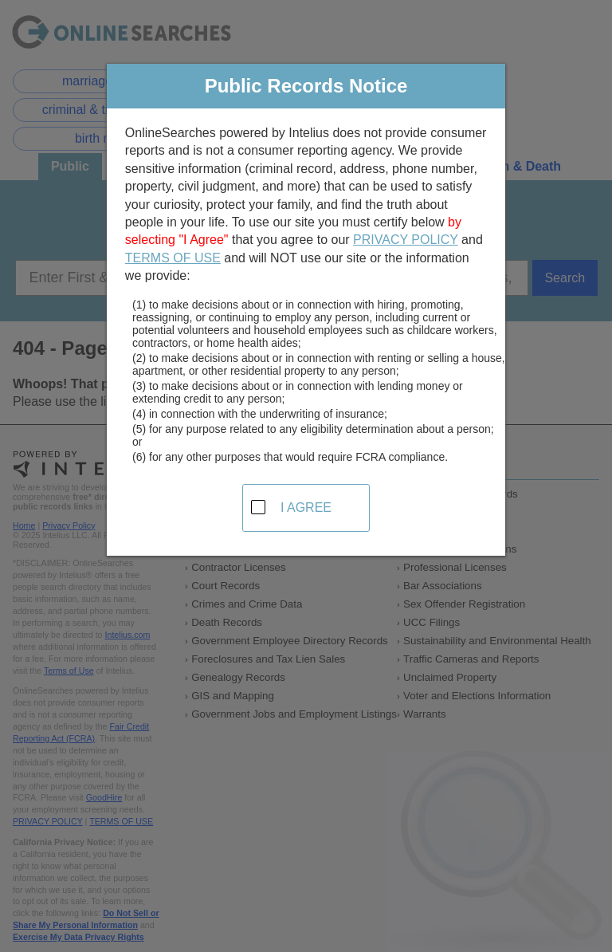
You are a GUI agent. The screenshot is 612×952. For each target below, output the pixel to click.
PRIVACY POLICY (405, 239)
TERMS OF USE (173, 258)
